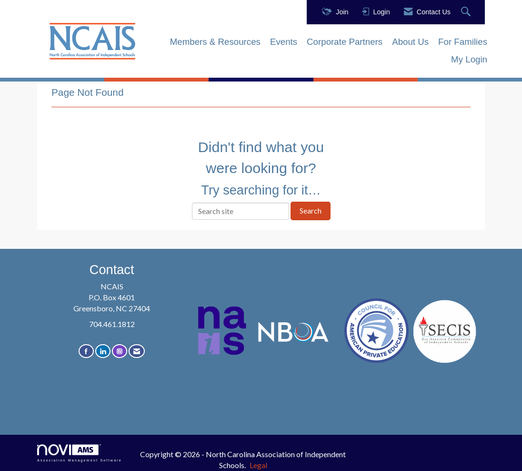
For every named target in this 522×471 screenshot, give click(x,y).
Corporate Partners (344, 42)
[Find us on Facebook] (86, 351)
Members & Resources (215, 42)
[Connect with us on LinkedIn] (102, 351)
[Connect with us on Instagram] (119, 351)
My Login (469, 59)
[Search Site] (467, 12)
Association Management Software (79, 453)
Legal (258, 465)
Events (283, 42)
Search (310, 210)
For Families (462, 42)
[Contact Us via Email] (137, 351)
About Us (410, 42)
